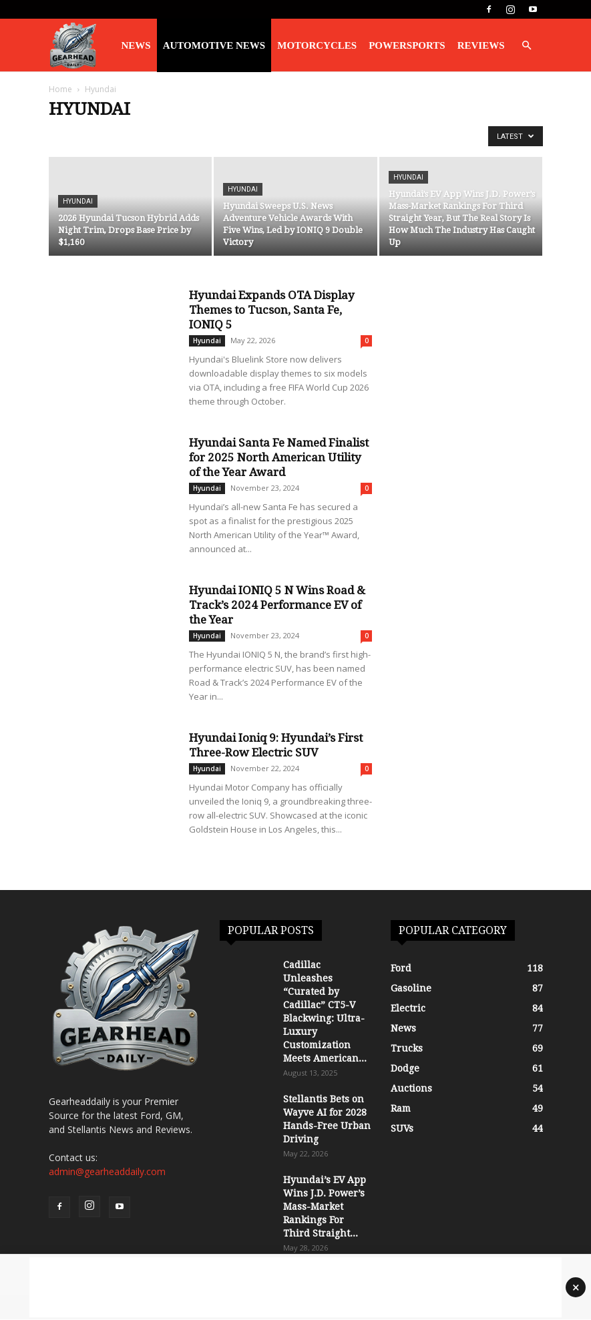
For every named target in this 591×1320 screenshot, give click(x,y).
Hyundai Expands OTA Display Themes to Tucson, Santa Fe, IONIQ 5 (272, 309)
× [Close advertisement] (576, 1287)
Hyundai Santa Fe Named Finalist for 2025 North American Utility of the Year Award (279, 457)
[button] (527, 45)
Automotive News (214, 45)
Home (60, 89)
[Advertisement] (295, 1287)
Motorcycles (317, 45)
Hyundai (78, 201)
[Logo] (73, 46)
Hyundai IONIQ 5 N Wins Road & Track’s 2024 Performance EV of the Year (277, 605)
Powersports (407, 45)
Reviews (481, 45)
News (136, 45)
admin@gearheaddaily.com (107, 1171)
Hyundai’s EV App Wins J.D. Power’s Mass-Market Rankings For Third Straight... (324, 1206)
